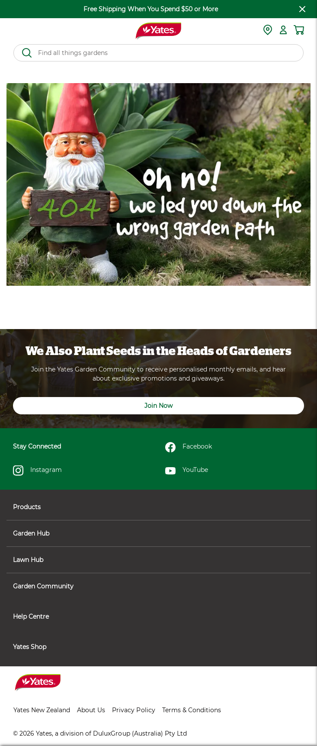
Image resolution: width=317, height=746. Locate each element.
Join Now (158, 406)
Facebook (188, 447)
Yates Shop (158, 647)
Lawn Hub (158, 560)
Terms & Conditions (191, 710)
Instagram (37, 470)
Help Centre (158, 616)
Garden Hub (158, 533)
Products (158, 507)
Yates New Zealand (41, 710)
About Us (91, 710)
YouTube (186, 470)
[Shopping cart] (299, 30)
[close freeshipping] (302, 9)
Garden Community (158, 586)
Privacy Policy (133, 710)
